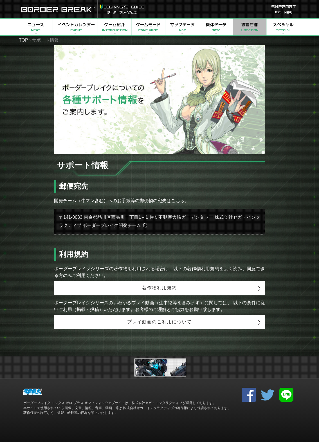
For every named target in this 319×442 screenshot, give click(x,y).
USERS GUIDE (121, 9)
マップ (182, 27)
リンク (160, 367)
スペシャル (283, 27)
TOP (23, 40)
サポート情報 (283, 9)
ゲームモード (148, 27)
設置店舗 (249, 27)
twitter (267, 395)
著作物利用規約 (159, 287)
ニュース (36, 27)
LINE (286, 395)
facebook (249, 395)
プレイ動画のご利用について (159, 321)
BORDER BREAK (58, 9)
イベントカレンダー (75, 27)
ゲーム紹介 (114, 27)
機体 (216, 27)
